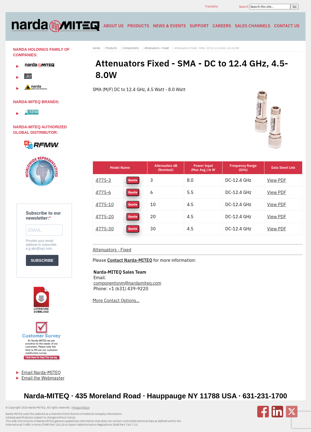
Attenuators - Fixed (156, 48)
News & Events (169, 25)
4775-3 (103, 180)
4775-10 (105, 204)
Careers (222, 25)
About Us (113, 25)
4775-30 (105, 228)
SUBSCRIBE (42, 260)
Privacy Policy (81, 407)
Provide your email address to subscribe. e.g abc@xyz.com (41, 244)
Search (244, 7)
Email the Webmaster (43, 378)
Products (138, 25)
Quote (132, 180)
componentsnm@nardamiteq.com (127, 283)
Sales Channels (252, 25)
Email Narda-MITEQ (41, 372)
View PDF (276, 180)
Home (96, 48)
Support (199, 25)
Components (131, 48)
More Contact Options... (116, 300)
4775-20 (105, 216)
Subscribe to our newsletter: (43, 215)
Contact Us (286, 25)
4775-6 (103, 192)
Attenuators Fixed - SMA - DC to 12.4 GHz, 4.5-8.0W (206, 48)
